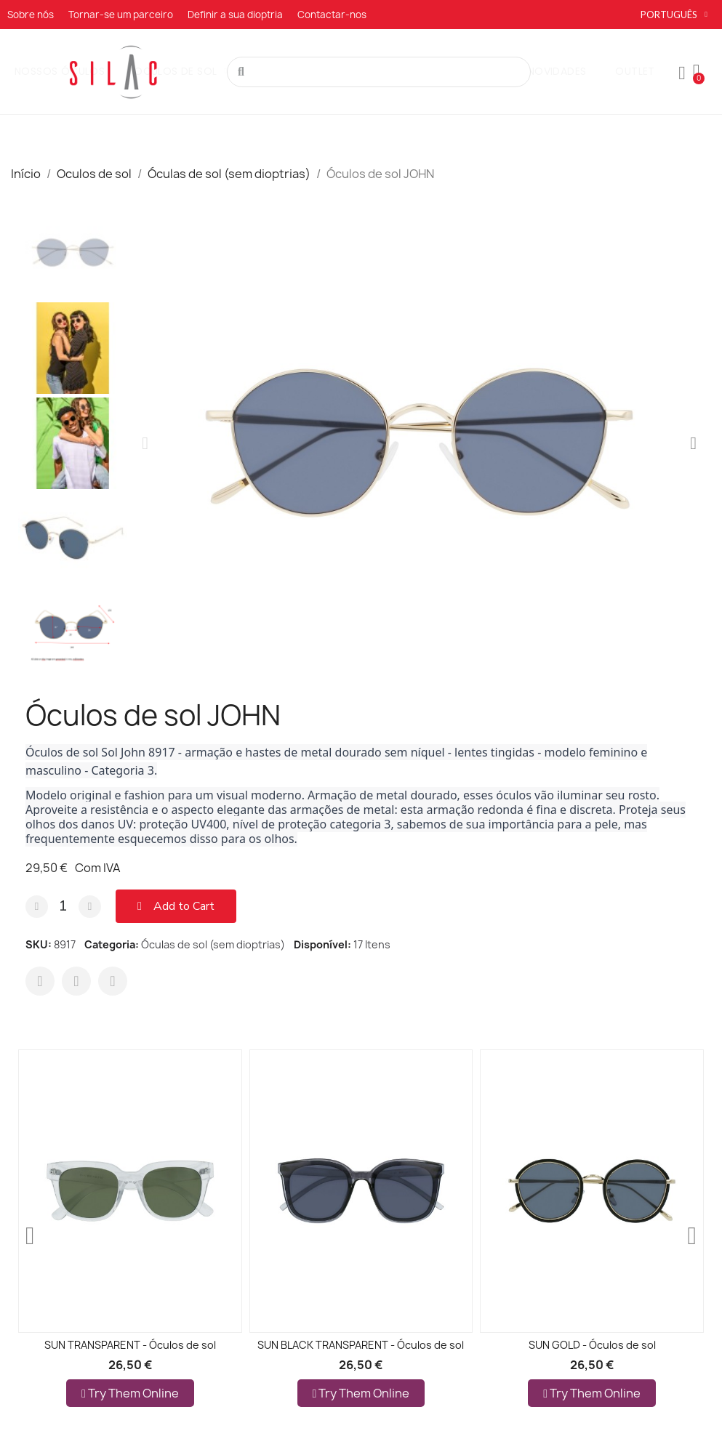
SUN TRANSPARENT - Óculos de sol (130, 1345)
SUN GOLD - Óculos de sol (592, 1345)
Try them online (130, 1393)
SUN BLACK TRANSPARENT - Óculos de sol (360, 1345)
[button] (145, 443)
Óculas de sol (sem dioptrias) (213, 944)
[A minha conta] (682, 73)
